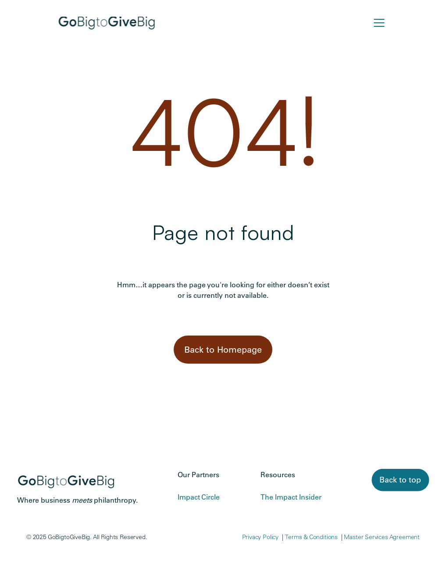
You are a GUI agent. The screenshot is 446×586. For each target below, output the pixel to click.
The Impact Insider (290, 497)
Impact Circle (199, 497)
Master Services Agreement (382, 537)
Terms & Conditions (311, 537)
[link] (400, 480)
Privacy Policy (260, 537)
